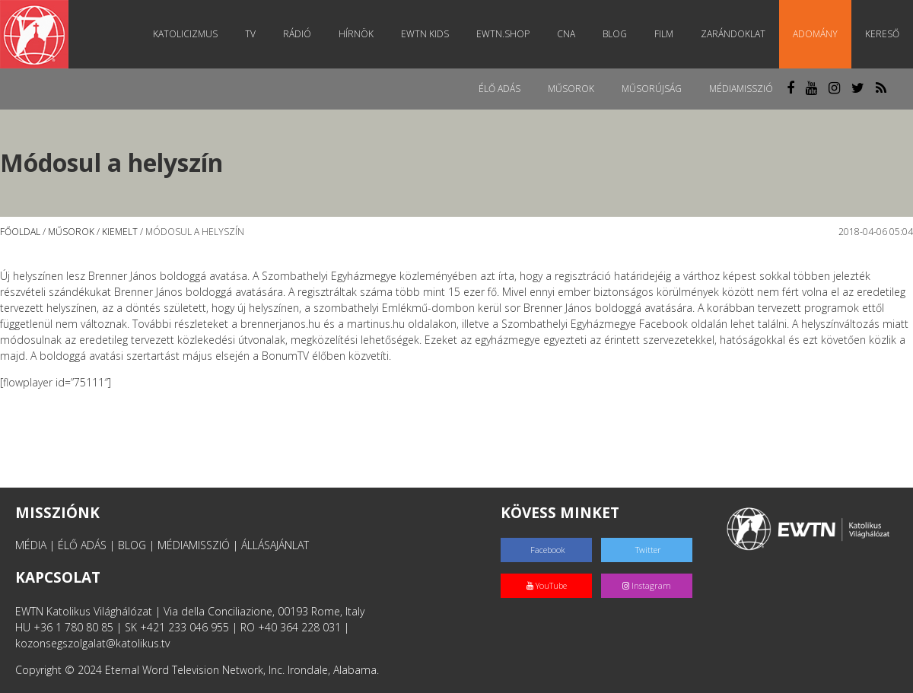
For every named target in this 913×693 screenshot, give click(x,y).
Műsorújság (652, 88)
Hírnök (356, 33)
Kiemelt (120, 231)
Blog (615, 33)
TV (250, 33)
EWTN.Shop (503, 33)
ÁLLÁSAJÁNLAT (275, 545)
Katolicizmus (185, 33)
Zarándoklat (733, 33)
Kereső (882, 33)
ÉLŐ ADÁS (82, 545)
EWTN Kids (425, 33)
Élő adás (499, 88)
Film (663, 33)
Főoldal (20, 231)
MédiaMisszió (741, 88)
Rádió (297, 33)
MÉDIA (30, 545)
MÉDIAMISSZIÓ (193, 545)
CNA (566, 33)
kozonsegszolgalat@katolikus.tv (92, 643)
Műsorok (571, 88)
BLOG (132, 545)
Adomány (815, 33)
